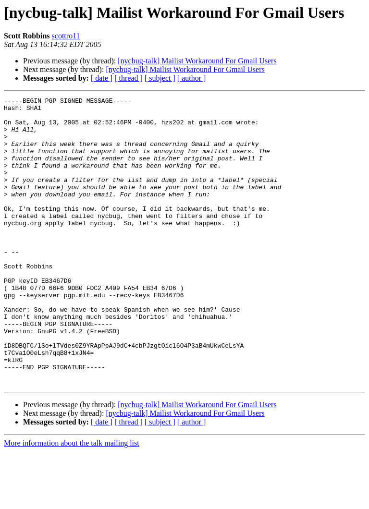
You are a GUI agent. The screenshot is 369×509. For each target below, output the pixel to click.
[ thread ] (128, 78)
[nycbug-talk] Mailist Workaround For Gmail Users (197, 61)
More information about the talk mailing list (71, 501)
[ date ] (101, 78)
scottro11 (66, 36)
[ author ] (191, 78)
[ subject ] (160, 78)
